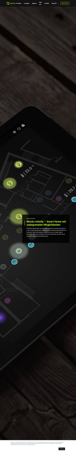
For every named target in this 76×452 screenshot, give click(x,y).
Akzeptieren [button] (62, 448)
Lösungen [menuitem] (26, 3)
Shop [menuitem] (53, 3)
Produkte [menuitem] (18, 3)
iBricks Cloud (65, 3)
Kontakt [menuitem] (47, 3)
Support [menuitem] (34, 3)
